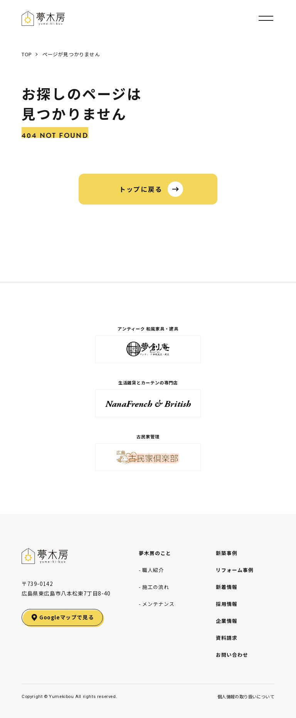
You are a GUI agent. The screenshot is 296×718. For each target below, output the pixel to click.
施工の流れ (155, 587)
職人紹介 (153, 570)
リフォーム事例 (235, 570)
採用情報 (226, 603)
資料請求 (226, 637)
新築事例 (226, 553)
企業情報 (226, 620)
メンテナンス (158, 603)
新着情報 (226, 587)
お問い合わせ (232, 654)
